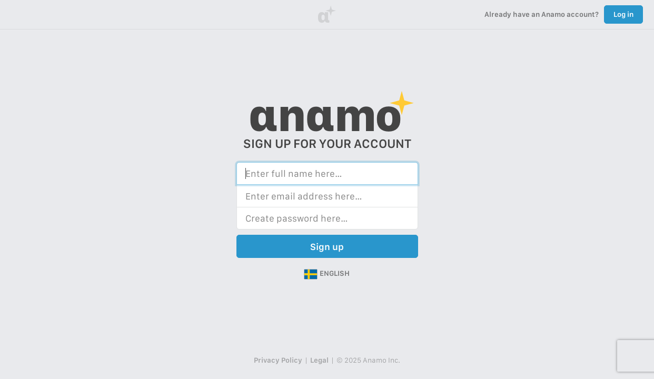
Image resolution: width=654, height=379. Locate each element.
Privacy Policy (278, 360)
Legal (319, 360)
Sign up (327, 246)
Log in (623, 14)
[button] (327, 273)
